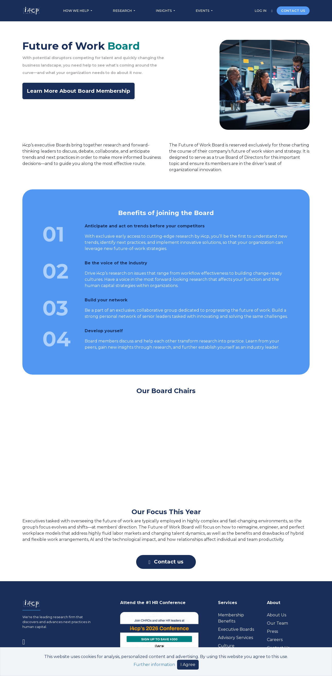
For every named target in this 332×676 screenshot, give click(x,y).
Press (272, 631)
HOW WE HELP (76, 11)
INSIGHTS (164, 11)
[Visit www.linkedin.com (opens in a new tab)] (25, 641)
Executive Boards (236, 629)
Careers (275, 639)
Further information (154, 664)
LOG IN (261, 11)
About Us (276, 615)
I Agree (187, 664)
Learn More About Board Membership (78, 91)
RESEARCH (123, 11)
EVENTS (203, 11)
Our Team (277, 623)
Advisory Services (235, 637)
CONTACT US (293, 11)
